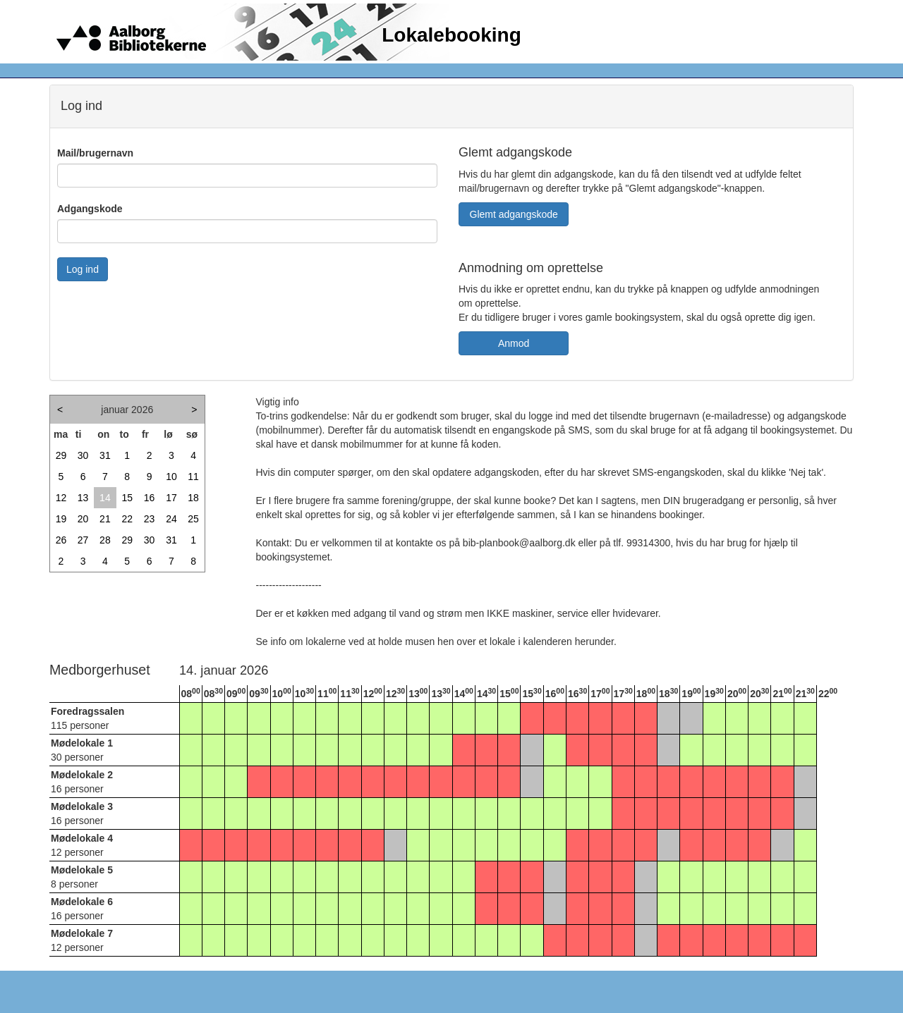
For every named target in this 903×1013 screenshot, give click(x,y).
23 (149, 518)
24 (171, 518)
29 (61, 455)
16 (149, 497)
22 (127, 518)
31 (105, 455)
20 (83, 518)
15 (127, 497)
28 (105, 540)
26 (61, 540)
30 (83, 455)
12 (61, 497)
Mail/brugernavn (95, 153)
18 (193, 497)
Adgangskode (90, 208)
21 (105, 518)
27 (83, 540)
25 (193, 518)
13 (83, 497)
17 (171, 497)
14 (105, 497)
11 (193, 476)
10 (171, 476)
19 (61, 518)
